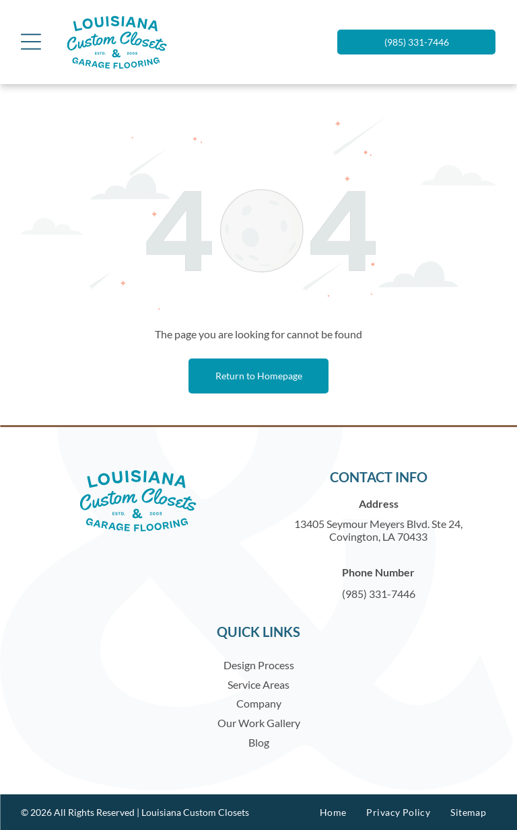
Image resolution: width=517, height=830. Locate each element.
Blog (258, 742)
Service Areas (258, 684)
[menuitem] (333, 812)
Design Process (258, 664)
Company (258, 703)
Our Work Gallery (258, 722)
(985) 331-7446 (378, 593)
